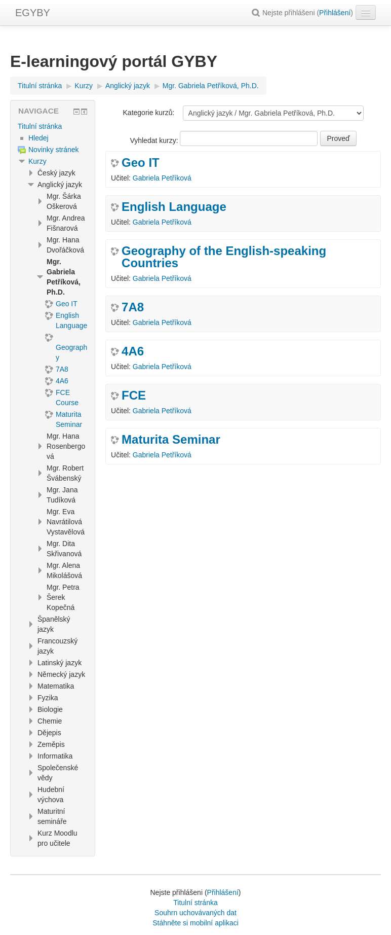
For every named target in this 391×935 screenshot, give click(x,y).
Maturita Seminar (171, 440)
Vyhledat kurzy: (155, 140)
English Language (174, 207)
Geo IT (141, 163)
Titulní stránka (40, 126)
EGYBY (32, 12)
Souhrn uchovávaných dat (195, 913)
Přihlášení (334, 13)
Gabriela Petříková (162, 178)
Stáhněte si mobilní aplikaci (195, 923)
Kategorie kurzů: (149, 113)
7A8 (133, 307)
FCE (134, 395)
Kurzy (37, 161)
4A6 (133, 351)
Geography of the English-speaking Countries (224, 257)
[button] (257, 13)
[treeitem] (53, 126)
